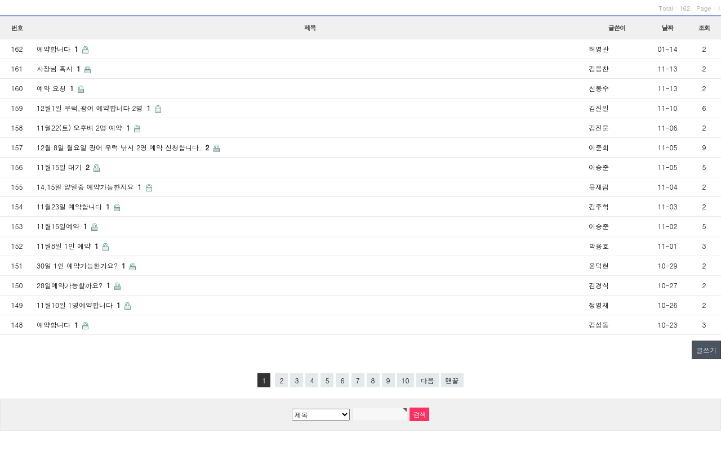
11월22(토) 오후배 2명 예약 (84, 127)
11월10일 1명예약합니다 (80, 305)
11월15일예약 (63, 226)
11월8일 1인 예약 (69, 246)
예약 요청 (56, 88)
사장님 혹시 (60, 68)
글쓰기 (706, 350)
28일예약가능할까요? (75, 285)
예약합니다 (59, 48)
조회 (704, 27)
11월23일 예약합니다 (74, 206)
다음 (427, 380)
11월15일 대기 (64, 167)
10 (406, 380)
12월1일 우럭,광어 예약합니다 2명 (95, 108)
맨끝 (452, 380)
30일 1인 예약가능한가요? (82, 265)
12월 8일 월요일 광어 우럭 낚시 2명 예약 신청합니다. (124, 147)
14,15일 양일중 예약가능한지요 (90, 186)
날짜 (668, 27)
